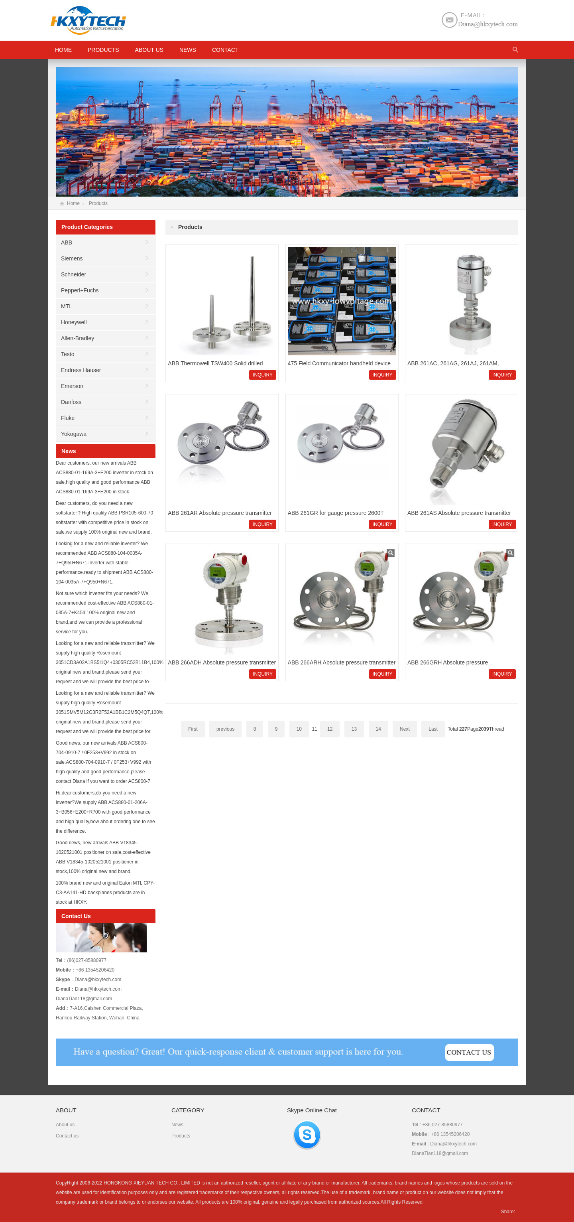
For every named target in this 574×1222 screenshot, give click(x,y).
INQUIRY (263, 375)
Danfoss (71, 402)
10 (299, 729)
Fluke (68, 418)
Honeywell (74, 322)
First (192, 729)
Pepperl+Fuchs (80, 290)
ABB (66, 242)
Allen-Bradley (77, 338)
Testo (67, 354)
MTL (66, 306)
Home (73, 203)
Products (103, 50)
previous (225, 729)
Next (405, 729)
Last (433, 729)
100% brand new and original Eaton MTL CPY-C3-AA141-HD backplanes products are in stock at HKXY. (105, 892)
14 (378, 729)
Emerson (72, 386)
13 (354, 729)
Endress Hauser (81, 370)
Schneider (73, 274)
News (187, 50)
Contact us (67, 1136)
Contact (225, 50)
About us (149, 50)
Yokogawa (73, 434)
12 (329, 729)
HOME (63, 50)
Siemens (72, 258)
